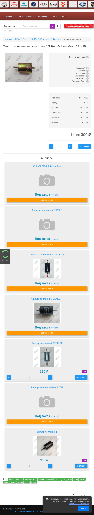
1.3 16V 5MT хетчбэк (40, 39)
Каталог (8, 39)
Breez (25, 39)
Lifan (17, 39)
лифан (82, 479)
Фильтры (57, 39)
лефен (33, 482)
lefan (75, 479)
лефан (20, 482)
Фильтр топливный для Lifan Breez (23, 479)
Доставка (19, 16)
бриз (64, 479)
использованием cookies (79, 504)
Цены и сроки (47, 200)
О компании (42, 16)
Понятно (83, 508)
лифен (13, 482)
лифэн (6, 482)
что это (54, 195)
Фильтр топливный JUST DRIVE (47, 254)
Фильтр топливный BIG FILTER (47, 387)
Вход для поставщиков (24, 511)
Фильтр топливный (47, 431)
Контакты (53, 16)
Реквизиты (40, 511)
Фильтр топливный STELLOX (47, 343)
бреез (58, 479)
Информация (30, 16)
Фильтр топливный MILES (47, 165)
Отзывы (63, 16)
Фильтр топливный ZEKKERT (47, 298)
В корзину (84, 146)
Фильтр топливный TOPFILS (47, 210)
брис (70, 479)
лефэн (27, 482)
